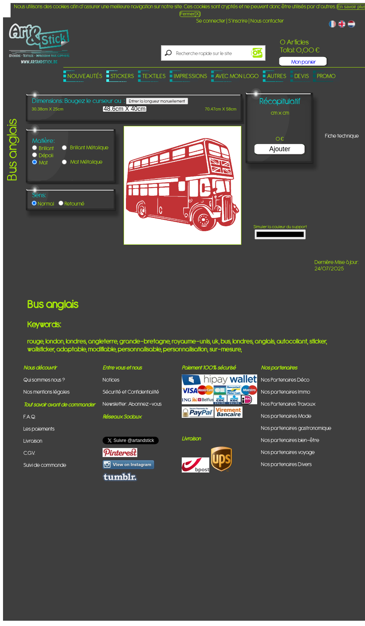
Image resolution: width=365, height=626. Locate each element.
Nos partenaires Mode (286, 416)
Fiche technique (342, 135)
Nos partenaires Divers (286, 464)
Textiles (154, 76)
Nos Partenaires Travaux (288, 403)
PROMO (326, 76)
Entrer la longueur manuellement (157, 101)
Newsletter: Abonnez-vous (132, 403)
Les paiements (39, 428)
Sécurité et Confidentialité (131, 391)
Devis (301, 76)
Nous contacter (267, 20)
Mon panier (303, 61)
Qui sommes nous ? (44, 379)
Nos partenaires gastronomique (296, 428)
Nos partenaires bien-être (290, 440)
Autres (276, 76)
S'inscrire (238, 20)
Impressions (190, 76)
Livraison (32, 440)
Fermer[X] (190, 14)
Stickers (122, 76)
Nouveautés (84, 76)
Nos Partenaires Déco (285, 379)
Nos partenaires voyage (288, 452)
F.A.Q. (29, 416)
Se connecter (210, 20)
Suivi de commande (44, 465)
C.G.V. (29, 453)
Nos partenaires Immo (285, 391)
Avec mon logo (237, 76)
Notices (111, 379)
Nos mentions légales (46, 391)
